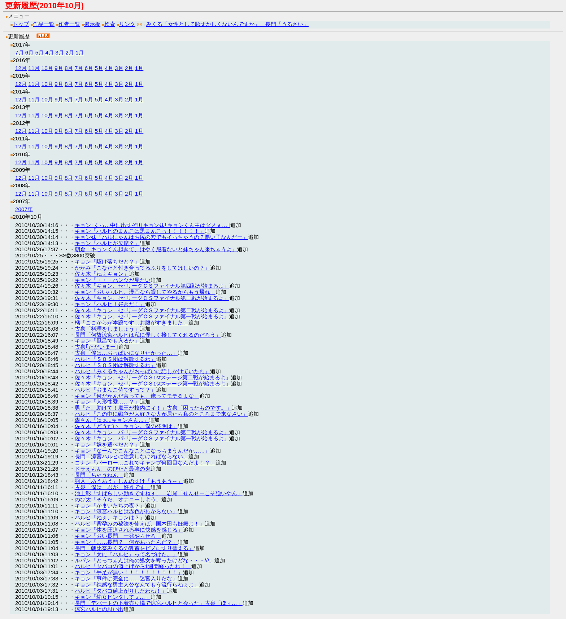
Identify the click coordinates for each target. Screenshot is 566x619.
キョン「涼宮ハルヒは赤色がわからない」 (126, 511)
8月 (69, 68)
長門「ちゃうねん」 (99, 475)
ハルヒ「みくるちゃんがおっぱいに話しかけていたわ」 (142, 371)
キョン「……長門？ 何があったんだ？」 (126, 542)
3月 (59, 52)
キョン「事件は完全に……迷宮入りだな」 (126, 578)
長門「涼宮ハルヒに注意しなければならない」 (131, 456)
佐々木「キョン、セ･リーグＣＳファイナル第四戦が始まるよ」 (152, 286)
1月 (79, 52)
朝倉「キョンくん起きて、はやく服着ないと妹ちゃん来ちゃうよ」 (156, 249)
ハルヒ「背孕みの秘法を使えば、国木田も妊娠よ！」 (140, 523)
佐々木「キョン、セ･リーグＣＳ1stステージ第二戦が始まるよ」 (153, 377)
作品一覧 (44, 24)
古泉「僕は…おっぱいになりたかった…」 (126, 353)
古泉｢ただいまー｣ (96, 347)
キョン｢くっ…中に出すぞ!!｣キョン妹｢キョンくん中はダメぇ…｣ (152, 225)
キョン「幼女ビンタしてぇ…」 (113, 597)
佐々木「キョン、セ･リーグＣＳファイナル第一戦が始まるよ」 (152, 316)
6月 (29, 52)
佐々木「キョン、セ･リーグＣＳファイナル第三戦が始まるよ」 (152, 298)
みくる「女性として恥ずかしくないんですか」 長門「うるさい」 (227, 24)
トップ (21, 24)
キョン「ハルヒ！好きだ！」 (110, 304)
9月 (59, 68)
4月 (49, 52)
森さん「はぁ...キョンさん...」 (112, 420)
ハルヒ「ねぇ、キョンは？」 (110, 517)
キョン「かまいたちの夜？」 (110, 505)
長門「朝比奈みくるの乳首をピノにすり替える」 (134, 548)
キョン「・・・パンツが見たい (113, 280)
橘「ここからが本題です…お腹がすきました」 (131, 322)
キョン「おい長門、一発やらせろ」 (118, 536)
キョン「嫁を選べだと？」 (107, 444)
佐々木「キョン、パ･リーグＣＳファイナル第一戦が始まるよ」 (152, 438)
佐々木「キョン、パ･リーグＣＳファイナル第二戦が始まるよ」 (152, 432)
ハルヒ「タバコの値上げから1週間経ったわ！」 (133, 566)
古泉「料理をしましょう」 (107, 329)
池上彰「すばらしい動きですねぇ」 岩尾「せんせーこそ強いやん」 (159, 493)
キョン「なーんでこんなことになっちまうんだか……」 (142, 451)
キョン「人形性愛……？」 (107, 401)
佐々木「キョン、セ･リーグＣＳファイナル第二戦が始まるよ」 (152, 310)
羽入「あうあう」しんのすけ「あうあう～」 (129, 481)
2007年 (24, 209)
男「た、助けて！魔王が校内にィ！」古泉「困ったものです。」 (153, 408)
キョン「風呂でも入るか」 (107, 340)
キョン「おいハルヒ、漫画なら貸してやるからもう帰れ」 (145, 292)
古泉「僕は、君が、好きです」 (113, 487)
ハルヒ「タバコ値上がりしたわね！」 (121, 591)
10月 (47, 68)
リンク (127, 24)
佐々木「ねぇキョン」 (102, 274)
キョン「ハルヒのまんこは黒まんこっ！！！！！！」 (140, 231)
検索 (109, 24)
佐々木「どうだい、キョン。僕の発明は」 (126, 426)
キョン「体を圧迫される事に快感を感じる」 (129, 530)
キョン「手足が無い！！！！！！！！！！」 (129, 572)
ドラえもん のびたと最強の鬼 (113, 469)
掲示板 (92, 24)
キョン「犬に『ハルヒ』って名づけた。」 (126, 554)
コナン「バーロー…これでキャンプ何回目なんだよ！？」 (145, 462)
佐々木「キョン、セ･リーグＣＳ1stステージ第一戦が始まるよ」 (153, 383)
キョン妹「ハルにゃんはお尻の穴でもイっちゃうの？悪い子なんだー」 (161, 237)
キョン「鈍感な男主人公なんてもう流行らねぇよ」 (137, 584)
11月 (34, 68)
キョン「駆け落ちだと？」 (107, 261)
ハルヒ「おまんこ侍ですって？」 (115, 390)
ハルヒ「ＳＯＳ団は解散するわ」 (115, 359)
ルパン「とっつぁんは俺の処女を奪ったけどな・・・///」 (145, 560)
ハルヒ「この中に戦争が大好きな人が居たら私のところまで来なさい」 (161, 414)
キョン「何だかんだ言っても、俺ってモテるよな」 (137, 396)
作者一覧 (69, 24)
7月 (19, 52)
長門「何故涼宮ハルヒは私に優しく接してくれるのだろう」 (148, 335)
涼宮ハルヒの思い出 (99, 609)
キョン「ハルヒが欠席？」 (107, 243)
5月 (39, 52)
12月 (21, 68)
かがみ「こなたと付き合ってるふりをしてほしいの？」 (142, 268)
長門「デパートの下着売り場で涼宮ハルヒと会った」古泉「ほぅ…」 (159, 603)
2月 (69, 52)
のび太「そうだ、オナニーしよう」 (118, 499)
